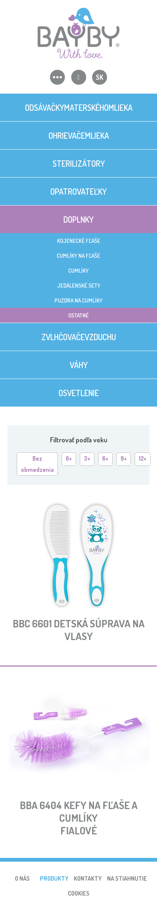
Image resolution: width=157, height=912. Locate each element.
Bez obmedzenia (37, 464)
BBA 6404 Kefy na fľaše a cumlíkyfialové (79, 818)
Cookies (79, 893)
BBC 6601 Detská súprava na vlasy (79, 629)
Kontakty (88, 878)
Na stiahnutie (127, 878)
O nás (22, 878)
